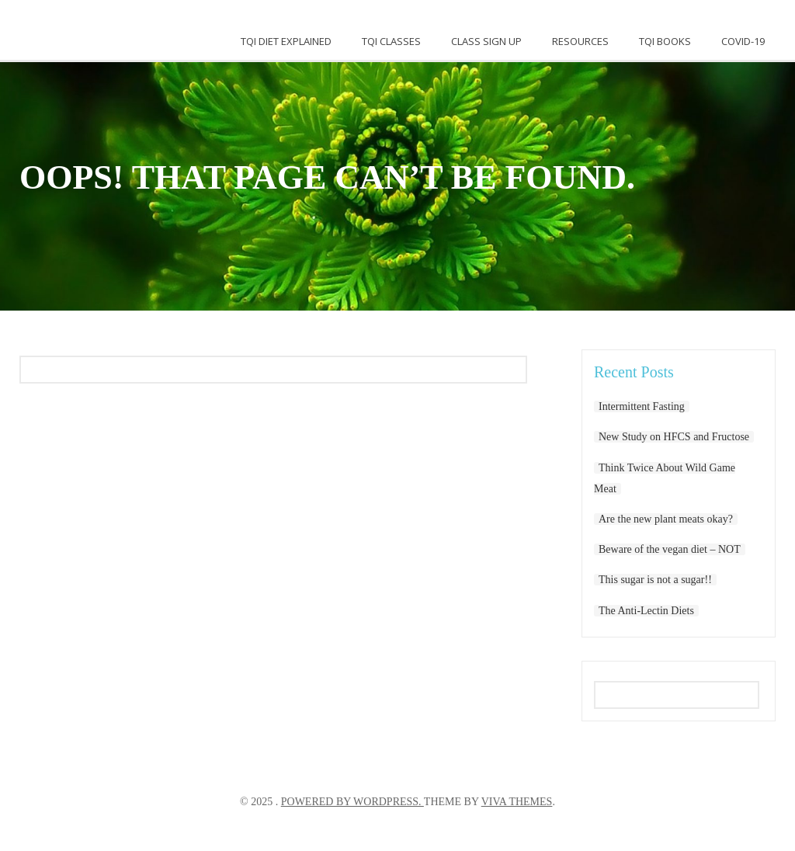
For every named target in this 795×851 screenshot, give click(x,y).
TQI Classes (391, 41)
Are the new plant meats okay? (666, 519)
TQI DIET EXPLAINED (286, 41)
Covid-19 (743, 41)
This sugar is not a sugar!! (655, 579)
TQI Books (665, 41)
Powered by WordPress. (352, 802)
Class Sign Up (486, 41)
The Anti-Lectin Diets (646, 611)
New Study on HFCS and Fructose (674, 437)
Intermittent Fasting (642, 406)
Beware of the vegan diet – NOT (670, 549)
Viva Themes (517, 802)
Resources (580, 41)
